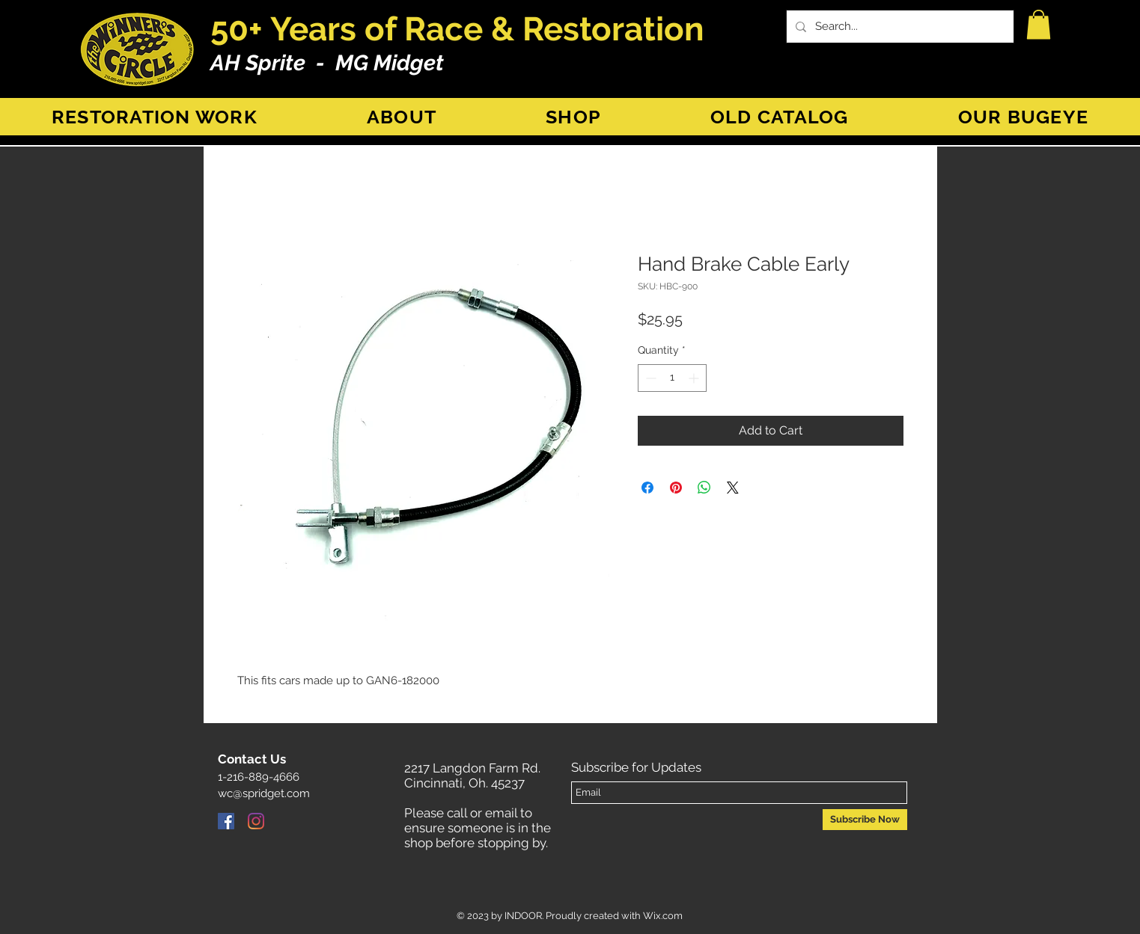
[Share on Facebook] (647, 488)
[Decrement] (649, 378)
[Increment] (695, 378)
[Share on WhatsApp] (704, 488)
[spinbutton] (672, 378)
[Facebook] (226, 821)
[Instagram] (256, 821)
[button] (1038, 24)
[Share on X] (733, 488)
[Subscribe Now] (865, 819)
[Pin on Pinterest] (676, 488)
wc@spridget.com (264, 793)
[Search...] (898, 26)
